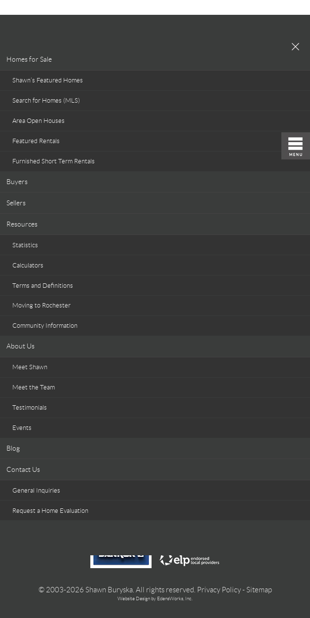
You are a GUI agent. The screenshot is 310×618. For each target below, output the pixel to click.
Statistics (25, 245)
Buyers (17, 182)
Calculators (27, 265)
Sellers (16, 203)
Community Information (45, 325)
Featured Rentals (36, 141)
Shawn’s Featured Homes (47, 80)
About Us (20, 346)
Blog (13, 448)
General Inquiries (36, 490)
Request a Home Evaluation (50, 510)
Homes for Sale (29, 59)
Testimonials (29, 407)
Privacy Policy (219, 590)
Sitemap (259, 590)
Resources (22, 224)
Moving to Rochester (41, 305)
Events (22, 427)
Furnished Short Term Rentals (53, 161)
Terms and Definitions (42, 285)
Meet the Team (33, 387)
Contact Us (23, 469)
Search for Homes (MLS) (46, 100)
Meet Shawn (29, 367)
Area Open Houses (38, 120)
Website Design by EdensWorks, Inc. (155, 598)
